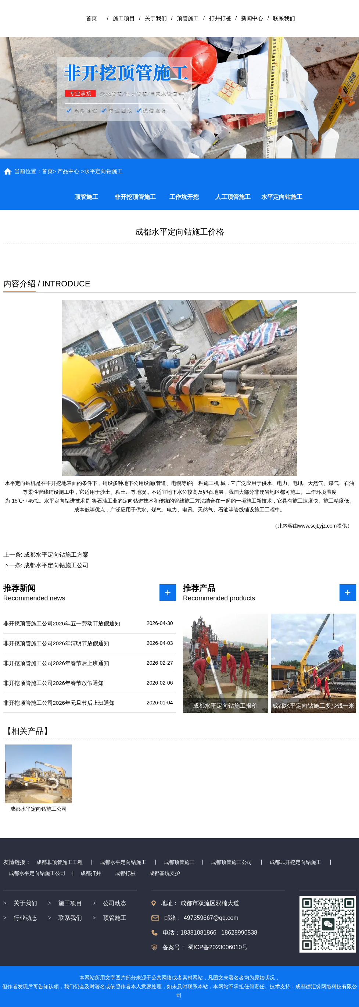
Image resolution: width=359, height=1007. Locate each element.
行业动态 (25, 918)
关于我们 (156, 18)
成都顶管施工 (179, 862)
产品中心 (68, 171)
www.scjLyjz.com (317, 526)
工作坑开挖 (184, 197)
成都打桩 (125, 873)
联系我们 (284, 18)
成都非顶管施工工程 (59, 862)
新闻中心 (252, 18)
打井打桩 (220, 18)
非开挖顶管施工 (135, 197)
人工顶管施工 (233, 197)
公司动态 (114, 903)
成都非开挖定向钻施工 (295, 862)
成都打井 (90, 873)
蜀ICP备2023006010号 (217, 947)
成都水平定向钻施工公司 (56, 565)
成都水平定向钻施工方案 (56, 554)
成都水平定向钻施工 (123, 862)
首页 (91, 18)
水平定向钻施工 (281, 197)
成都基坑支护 (164, 873)
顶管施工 (188, 18)
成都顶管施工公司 (231, 862)
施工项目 (124, 18)
